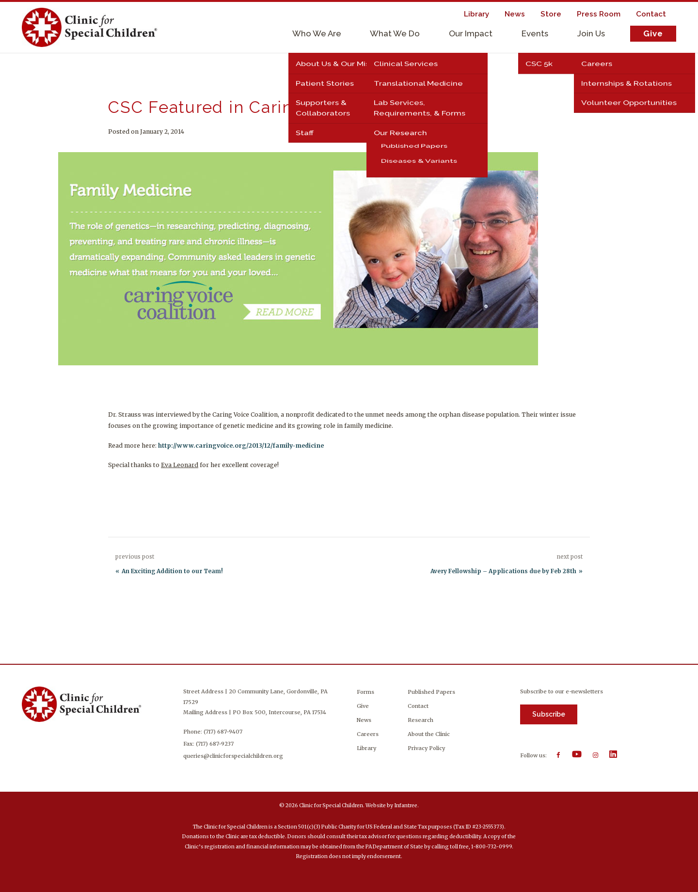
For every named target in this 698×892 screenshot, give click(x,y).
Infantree (405, 805)
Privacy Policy (426, 748)
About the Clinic (429, 734)
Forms (365, 692)
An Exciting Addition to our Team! (172, 571)
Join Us (591, 33)
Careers (368, 734)
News (364, 720)
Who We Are (316, 33)
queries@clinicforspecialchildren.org (235, 755)
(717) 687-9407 (225, 731)
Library (366, 748)
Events (535, 33)
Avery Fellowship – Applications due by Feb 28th (503, 571)
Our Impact (470, 33)
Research (420, 720)
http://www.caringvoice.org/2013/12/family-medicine (241, 445)
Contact (418, 706)
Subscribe (548, 714)
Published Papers (431, 692)
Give (653, 33)
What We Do (395, 33)
